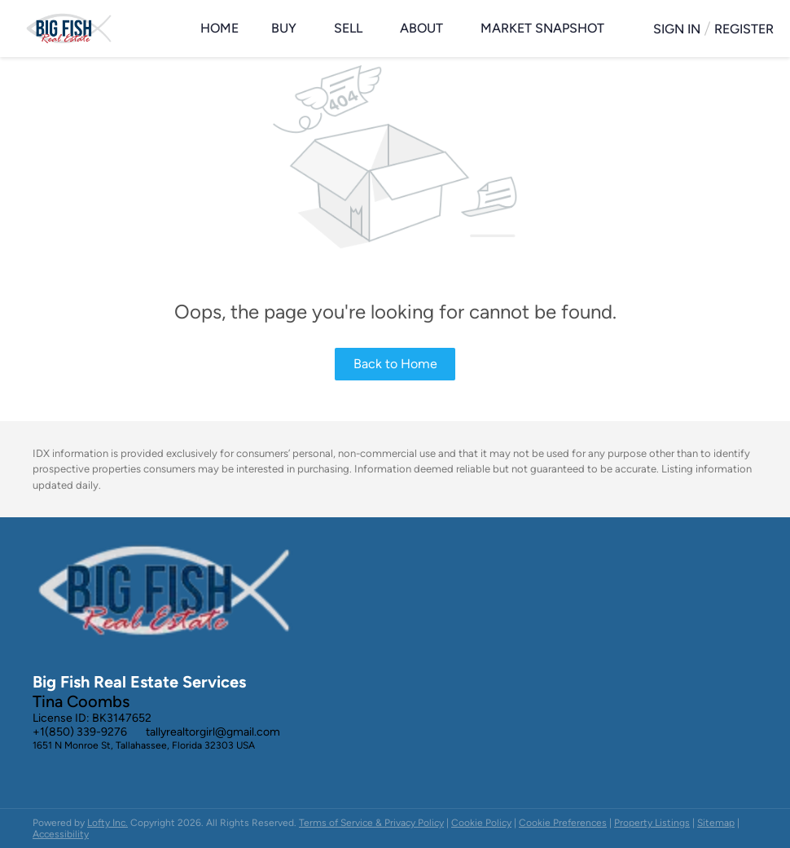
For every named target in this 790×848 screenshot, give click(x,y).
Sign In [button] (676, 29)
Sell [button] (348, 28)
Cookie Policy (481, 822)
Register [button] (744, 29)
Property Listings (652, 822)
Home (219, 28)
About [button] (421, 28)
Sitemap (716, 822)
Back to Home (395, 363)
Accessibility (61, 834)
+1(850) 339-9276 (80, 732)
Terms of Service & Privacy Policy (371, 822)
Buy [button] (283, 28)
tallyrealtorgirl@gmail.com (213, 732)
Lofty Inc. (107, 822)
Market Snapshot (542, 28)
